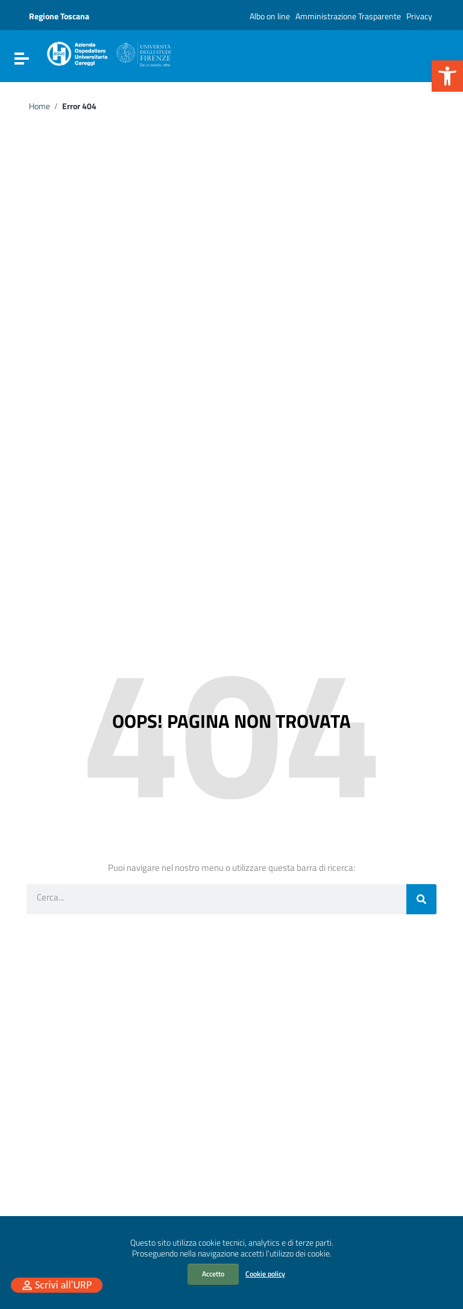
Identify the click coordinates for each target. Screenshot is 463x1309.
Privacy (419, 16)
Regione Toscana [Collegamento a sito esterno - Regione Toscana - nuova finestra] (59, 16)
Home (39, 106)
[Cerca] (421, 899)
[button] (447, 76)
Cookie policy (265, 1273)
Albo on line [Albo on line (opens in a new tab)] (270, 16)
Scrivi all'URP (63, 1284)
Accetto (213, 1273)
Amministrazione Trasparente (348, 16)
